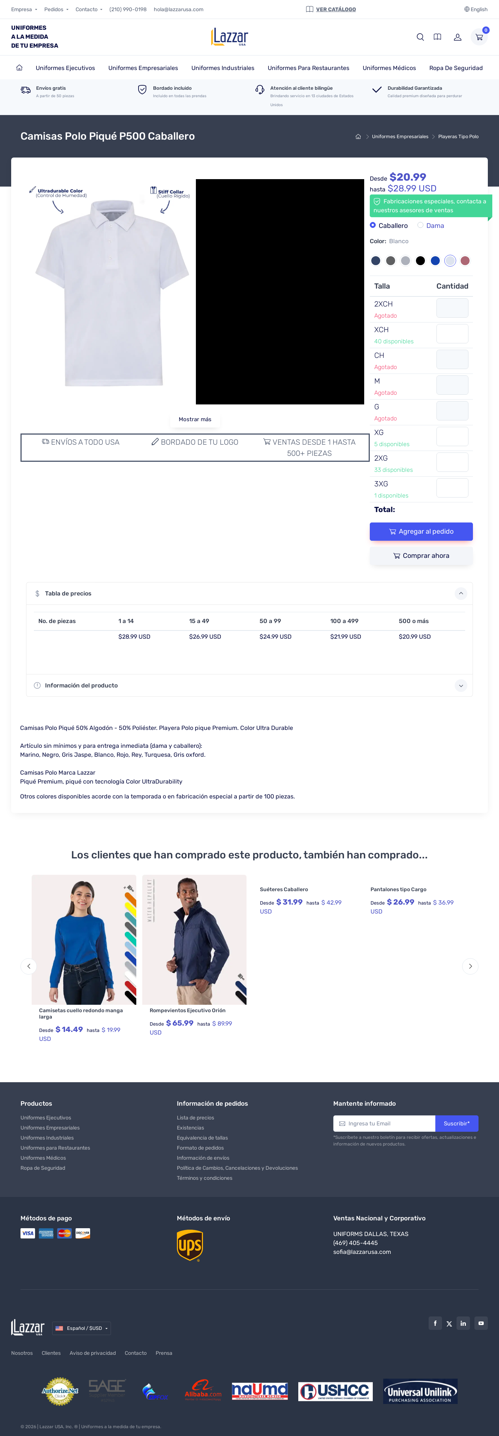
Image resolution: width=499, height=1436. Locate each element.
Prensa (164, 1350)
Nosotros (22, 1350)
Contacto (87, 9)
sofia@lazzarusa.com (362, 1248)
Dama (435, 226)
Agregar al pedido (421, 531)
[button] (420, 36)
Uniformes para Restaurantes (55, 1144)
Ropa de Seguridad (42, 1165)
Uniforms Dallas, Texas (371, 1231)
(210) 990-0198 (128, 9)
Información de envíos (203, 1154)
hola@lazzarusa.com (178, 9)
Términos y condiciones (204, 1175)
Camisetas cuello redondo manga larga (81, 1013)
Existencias (190, 1124)
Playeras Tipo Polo (458, 136)
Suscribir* (457, 1120)
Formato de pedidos (200, 1144)
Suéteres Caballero (284, 889)
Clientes (51, 1350)
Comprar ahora (421, 556)
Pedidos (54, 9)
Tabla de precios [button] (250, 593)
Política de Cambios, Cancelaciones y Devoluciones (237, 1165)
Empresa (22, 9)
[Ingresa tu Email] (384, 1120)
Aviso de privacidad (93, 1350)
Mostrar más (195, 419)
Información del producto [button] (250, 685)
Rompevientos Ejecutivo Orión (188, 1010)
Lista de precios (195, 1114)
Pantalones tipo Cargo (398, 889)
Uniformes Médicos (43, 1154)
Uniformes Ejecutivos (45, 1114)
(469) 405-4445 (355, 1239)
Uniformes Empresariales (400, 136)
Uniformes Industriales (47, 1134)
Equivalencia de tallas (202, 1134)
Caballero (393, 226)
